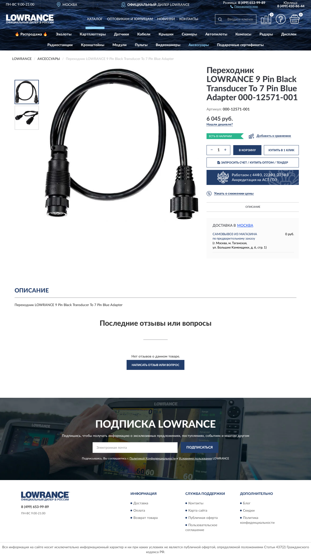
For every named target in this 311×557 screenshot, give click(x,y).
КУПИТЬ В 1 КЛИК (281, 150)
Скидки (249, 510)
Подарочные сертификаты (240, 45)
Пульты (141, 45)
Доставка (140, 503)
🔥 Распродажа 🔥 (31, 34)
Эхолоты (63, 34)
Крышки (166, 34)
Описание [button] (252, 207)
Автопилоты (216, 34)
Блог (247, 503)
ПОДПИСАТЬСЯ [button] (199, 447)
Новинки (166, 19)
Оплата (139, 510)
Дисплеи (288, 34)
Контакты (188, 19)
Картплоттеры (93, 34)
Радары (266, 34)
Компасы (243, 34)
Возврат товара (145, 518)
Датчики (121, 34)
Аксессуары (199, 45)
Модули (119, 45)
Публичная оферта (203, 518)
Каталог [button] (95, 19)
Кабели (143, 34)
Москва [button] (245, 225)
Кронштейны (92, 45)
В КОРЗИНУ (247, 150)
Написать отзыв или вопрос (155, 365)
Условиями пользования (195, 458)
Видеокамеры (168, 45)
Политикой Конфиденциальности (153, 458)
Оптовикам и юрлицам (130, 19)
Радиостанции (60, 45)
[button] (244, 6)
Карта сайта (197, 510)
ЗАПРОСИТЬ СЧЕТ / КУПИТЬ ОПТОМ (252, 162)
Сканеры (189, 34)
